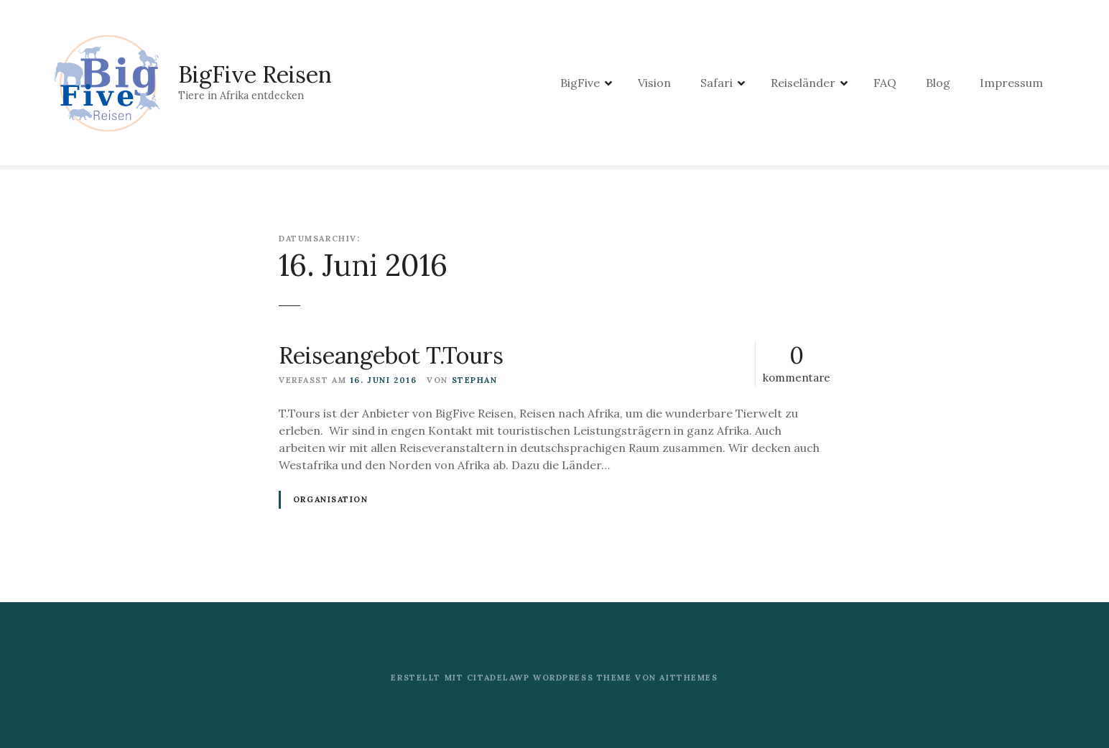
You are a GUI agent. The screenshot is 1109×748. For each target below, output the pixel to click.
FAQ (884, 82)
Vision (654, 82)
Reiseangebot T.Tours (391, 355)
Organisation (330, 499)
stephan (475, 380)
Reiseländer (803, 82)
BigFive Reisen (255, 74)
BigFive (580, 82)
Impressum (1011, 82)
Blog (938, 82)
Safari (716, 82)
